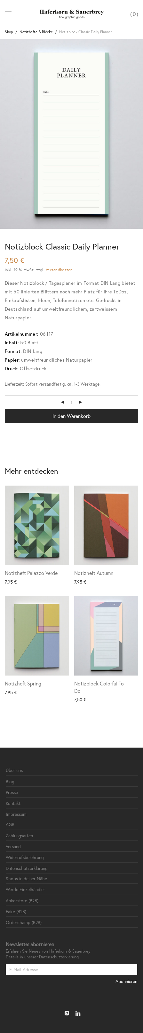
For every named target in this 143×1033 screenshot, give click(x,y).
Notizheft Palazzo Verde (31, 573)
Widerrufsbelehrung (25, 857)
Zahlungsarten (19, 835)
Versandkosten (59, 269)
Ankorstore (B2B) (22, 901)
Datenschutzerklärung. (59, 957)
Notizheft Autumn (93, 573)
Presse (12, 792)
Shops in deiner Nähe (26, 878)
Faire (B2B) (16, 911)
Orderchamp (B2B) (24, 922)
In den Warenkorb (71, 416)
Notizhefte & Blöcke (36, 31)
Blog (10, 781)
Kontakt (13, 803)
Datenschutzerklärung (27, 868)
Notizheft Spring (23, 683)
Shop (9, 31)
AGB (10, 824)
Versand (13, 846)
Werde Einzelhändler (25, 889)
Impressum (16, 814)
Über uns (14, 770)
